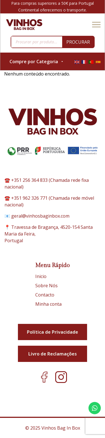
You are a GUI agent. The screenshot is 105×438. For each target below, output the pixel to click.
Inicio (40, 276)
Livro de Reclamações (52, 354)
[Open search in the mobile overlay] (53, 42)
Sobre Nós (46, 285)
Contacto (44, 295)
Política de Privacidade (52, 332)
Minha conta (48, 304)
